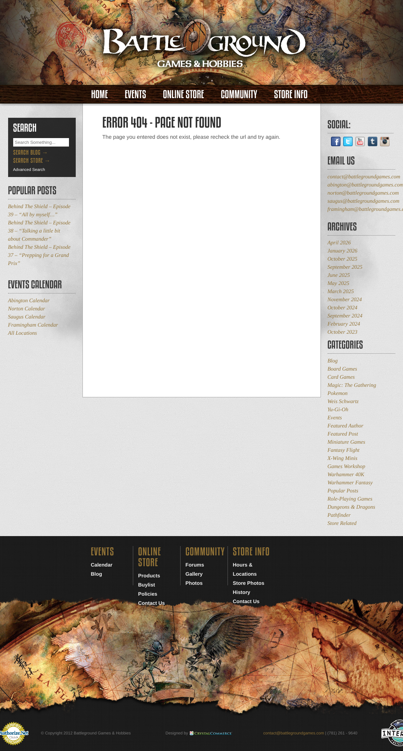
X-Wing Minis (342, 458)
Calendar (102, 565)
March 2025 (341, 291)
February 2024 (344, 324)
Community (239, 94)
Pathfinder (339, 515)
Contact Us (151, 603)
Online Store (183, 94)
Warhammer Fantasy (350, 483)
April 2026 (339, 243)
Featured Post (343, 434)
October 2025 (342, 259)
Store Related (342, 523)
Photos (194, 583)
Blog (333, 361)
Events (135, 94)
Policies (148, 594)
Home (99, 94)
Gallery (194, 574)
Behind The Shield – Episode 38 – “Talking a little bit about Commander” (39, 231)
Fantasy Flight (344, 450)
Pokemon (338, 393)
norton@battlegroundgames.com (363, 193)
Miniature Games (346, 442)
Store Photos (248, 583)
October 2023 (342, 332)
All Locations (22, 333)
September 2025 (345, 267)
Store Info (291, 94)
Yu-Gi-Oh (338, 410)
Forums (195, 565)
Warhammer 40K (346, 475)
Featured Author (345, 426)
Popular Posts (343, 491)
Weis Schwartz (343, 401)
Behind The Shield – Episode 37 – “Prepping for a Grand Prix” (39, 255)
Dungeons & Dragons (351, 507)
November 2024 (345, 300)
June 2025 (339, 275)
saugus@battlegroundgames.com (364, 201)
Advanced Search (29, 169)
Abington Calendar (29, 301)
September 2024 (345, 316)
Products (149, 576)
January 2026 (342, 251)
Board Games (342, 369)
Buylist (146, 585)
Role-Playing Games (350, 499)
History (242, 592)
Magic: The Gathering (352, 385)
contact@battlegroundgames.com (364, 177)
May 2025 (338, 283)
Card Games (341, 377)
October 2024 (342, 308)
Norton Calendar (26, 309)
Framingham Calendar (33, 325)
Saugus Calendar (27, 317)
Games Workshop (346, 466)
